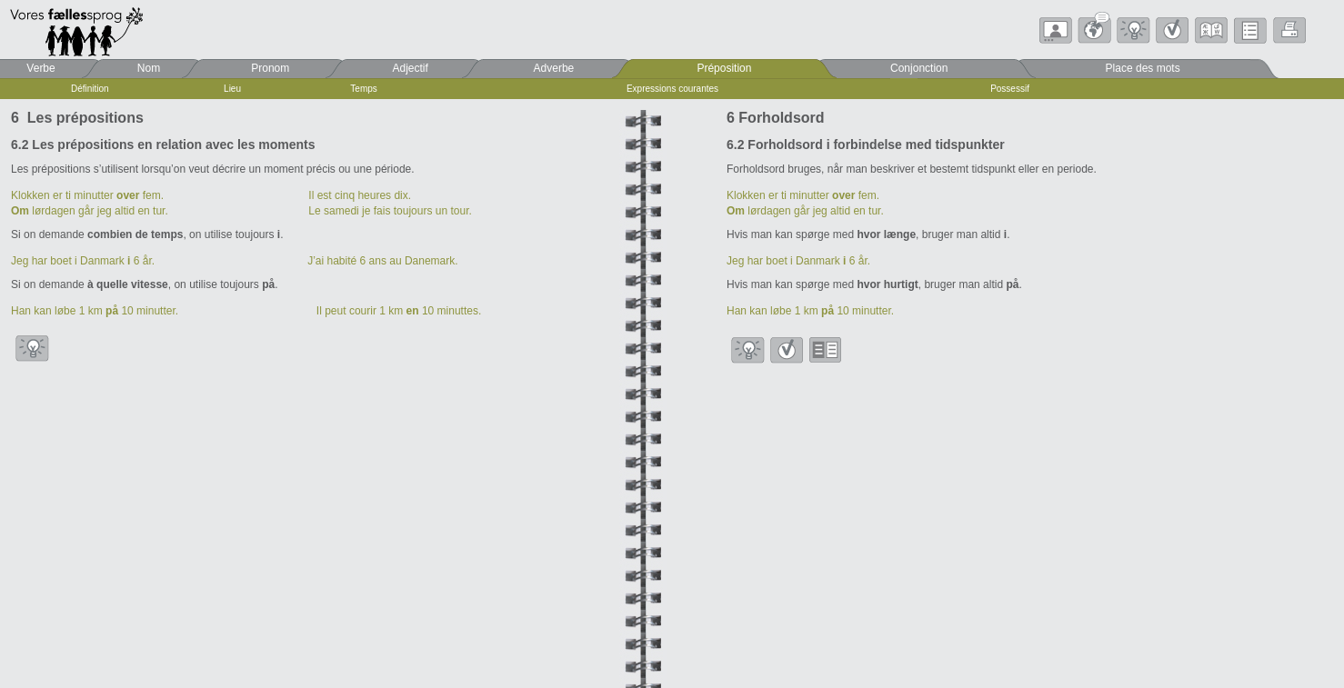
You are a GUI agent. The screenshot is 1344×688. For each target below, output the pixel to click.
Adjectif (410, 68)
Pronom (270, 68)
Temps (363, 89)
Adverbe (554, 68)
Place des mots (1143, 68)
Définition (90, 89)
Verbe (40, 68)
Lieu (232, 89)
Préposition (724, 68)
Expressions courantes (672, 89)
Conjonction (919, 68)
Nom (148, 68)
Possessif (1009, 89)
